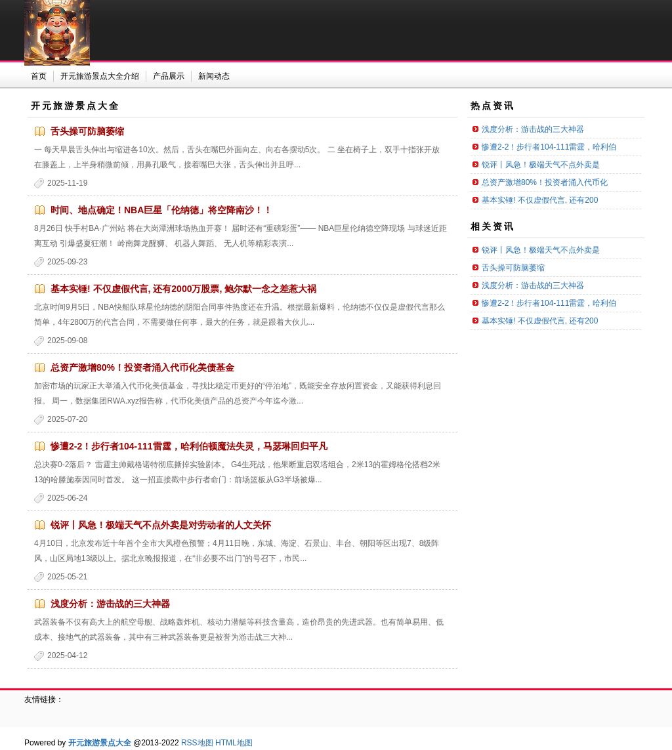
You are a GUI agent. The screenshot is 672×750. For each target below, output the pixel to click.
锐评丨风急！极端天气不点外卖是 (541, 164)
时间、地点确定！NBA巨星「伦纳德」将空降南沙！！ (161, 210)
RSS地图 (197, 742)
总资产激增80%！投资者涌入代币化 (545, 182)
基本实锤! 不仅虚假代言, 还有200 (540, 200)
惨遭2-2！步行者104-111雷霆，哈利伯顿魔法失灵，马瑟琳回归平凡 (189, 446)
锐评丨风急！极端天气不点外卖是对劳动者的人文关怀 (161, 525)
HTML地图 (234, 742)
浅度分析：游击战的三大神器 (110, 603)
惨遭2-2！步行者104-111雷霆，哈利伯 (549, 147)
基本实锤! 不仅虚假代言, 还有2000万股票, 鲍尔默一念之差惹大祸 (183, 288)
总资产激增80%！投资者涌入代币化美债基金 (142, 367)
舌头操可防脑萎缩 (87, 131)
